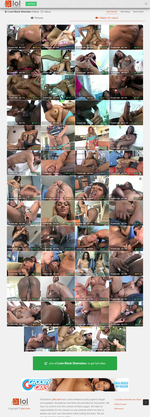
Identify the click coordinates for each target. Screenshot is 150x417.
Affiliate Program (120, 404)
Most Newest (112, 12)
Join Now (31, 4)
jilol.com (25, 408)
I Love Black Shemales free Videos (127, 400)
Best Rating (125, 12)
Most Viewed (138, 12)
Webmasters (119, 409)
